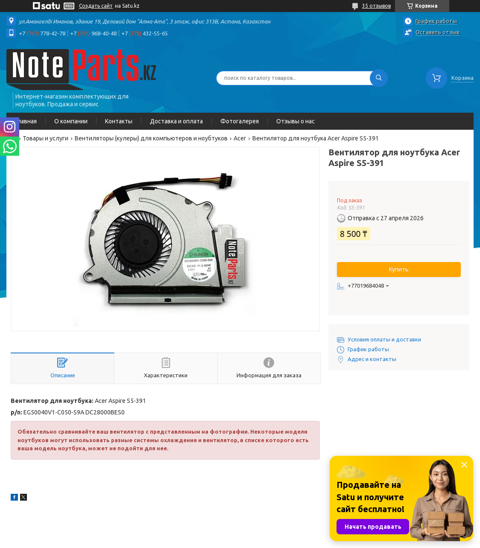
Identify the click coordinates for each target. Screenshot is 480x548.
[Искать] (379, 78)
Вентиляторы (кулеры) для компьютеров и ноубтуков (151, 138)
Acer (240, 138)
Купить (399, 269)
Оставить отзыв (438, 32)
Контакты (118, 121)
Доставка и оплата (176, 121)
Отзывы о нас (295, 121)
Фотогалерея (239, 121)
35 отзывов (376, 6)
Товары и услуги (45, 138)
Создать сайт (96, 6)
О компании (71, 121)
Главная (26, 121)
